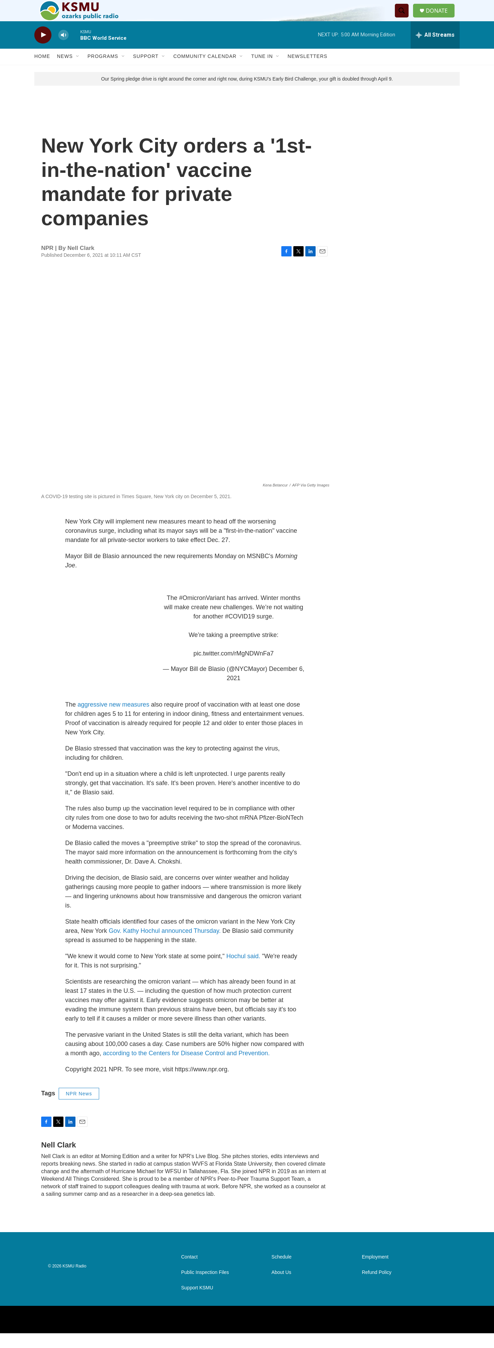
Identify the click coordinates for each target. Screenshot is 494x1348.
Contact (189, 1271)
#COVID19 (240, 631)
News (65, 71)
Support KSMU (197, 1302)
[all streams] (435, 49)
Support (145, 71)
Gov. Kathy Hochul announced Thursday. (165, 945)
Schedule (281, 1271)
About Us (281, 1287)
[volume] (63, 50)
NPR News (79, 1108)
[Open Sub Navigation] (78, 71)
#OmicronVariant (202, 612)
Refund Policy (376, 1287)
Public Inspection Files (205, 1287)
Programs (102, 71)
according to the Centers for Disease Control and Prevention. (186, 1067)
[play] (42, 50)
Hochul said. (243, 970)
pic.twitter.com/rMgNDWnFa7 (233, 668)
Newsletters (307, 71)
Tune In (262, 71)
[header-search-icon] (404, 18)
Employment (375, 1271)
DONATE (440, 18)
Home (42, 71)
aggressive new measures (113, 719)
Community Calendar (204, 71)
